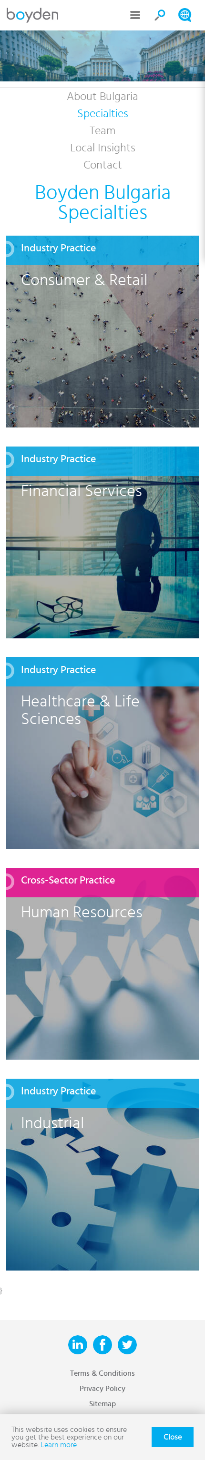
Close (173, 1437)
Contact (102, 165)
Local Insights (102, 148)
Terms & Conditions (102, 1373)
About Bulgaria (102, 96)
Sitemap (102, 1404)
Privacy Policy (102, 1388)
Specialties (102, 113)
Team (102, 131)
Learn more (59, 1445)
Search (160, 15)
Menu (135, 15)
